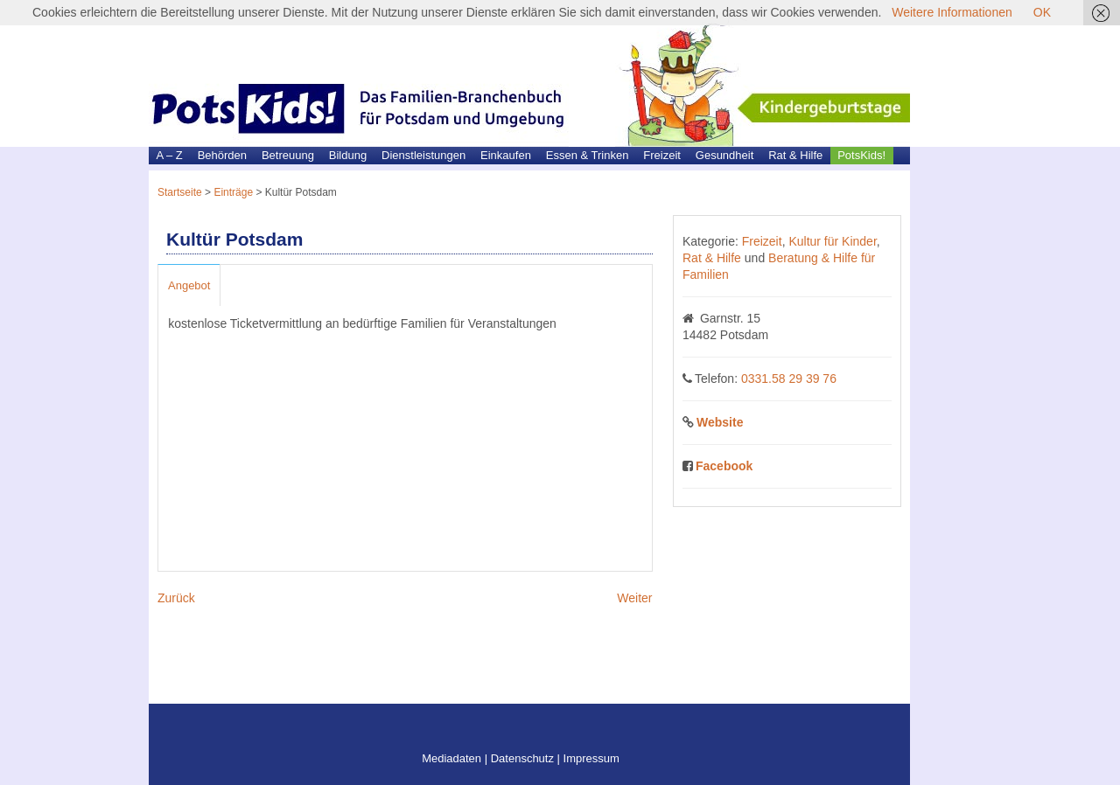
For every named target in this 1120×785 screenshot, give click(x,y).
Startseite (180, 192)
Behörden (222, 155)
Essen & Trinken (587, 155)
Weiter (634, 598)
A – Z (169, 155)
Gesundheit (725, 155)
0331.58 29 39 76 (788, 379)
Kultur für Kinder (832, 241)
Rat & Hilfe (795, 155)
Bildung (348, 155)
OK (1042, 12)
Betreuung (288, 155)
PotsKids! (861, 155)
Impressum (592, 758)
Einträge (233, 192)
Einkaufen (505, 155)
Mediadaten (451, 758)
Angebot (189, 285)
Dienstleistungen (424, 155)
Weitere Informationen (952, 12)
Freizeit (662, 155)
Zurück (176, 598)
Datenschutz (522, 758)
